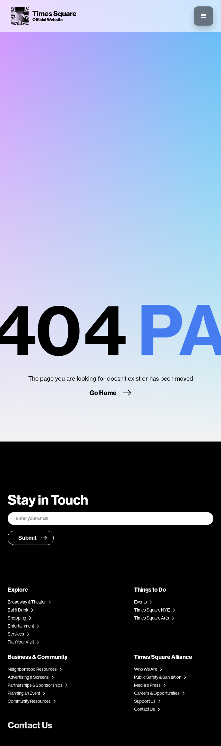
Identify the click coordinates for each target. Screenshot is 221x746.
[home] (42, 16)
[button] (203, 16)
